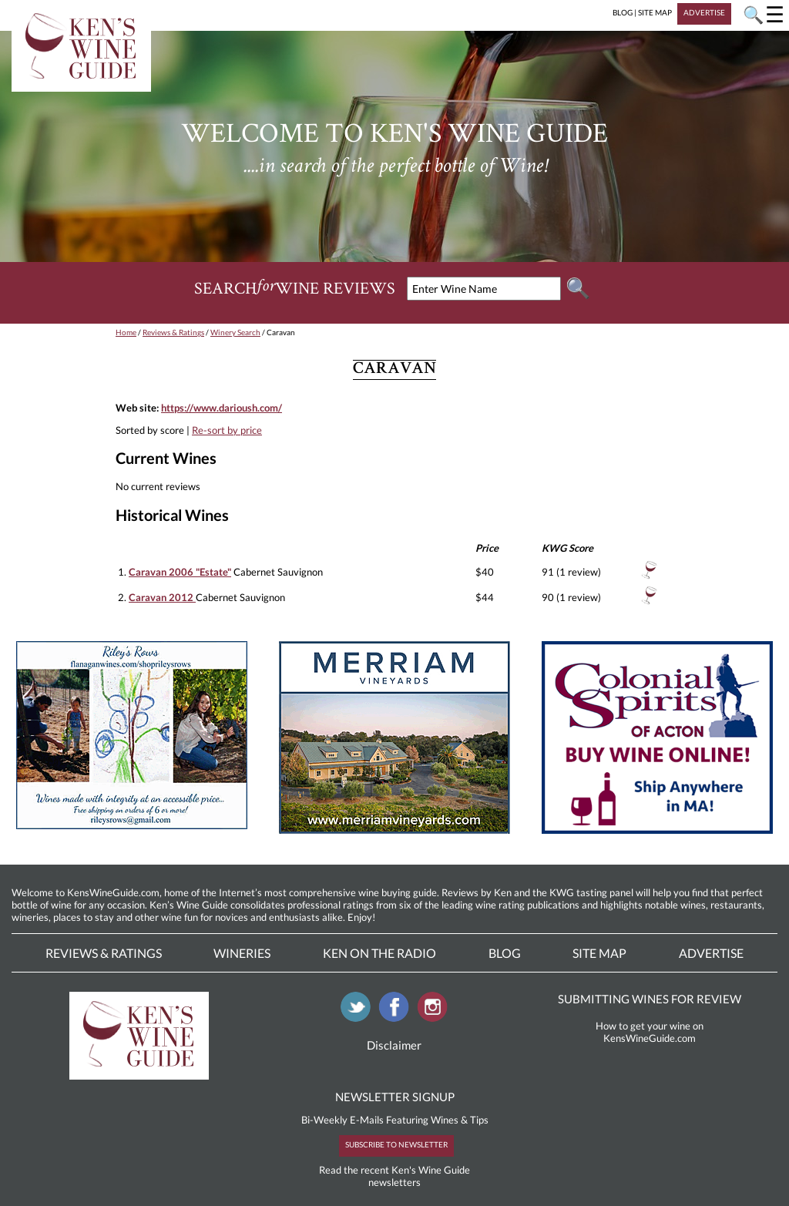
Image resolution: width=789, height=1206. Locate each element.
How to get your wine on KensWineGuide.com (649, 1032)
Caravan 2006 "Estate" (180, 572)
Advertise (711, 953)
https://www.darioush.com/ (221, 407)
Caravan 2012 (162, 597)
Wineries (241, 953)
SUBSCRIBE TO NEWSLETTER (396, 1144)
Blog (505, 953)
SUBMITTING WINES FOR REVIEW (649, 999)
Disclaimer (394, 1045)
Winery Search (235, 332)
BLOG (623, 12)
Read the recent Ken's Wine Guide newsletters (394, 1176)
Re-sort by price (227, 430)
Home (126, 332)
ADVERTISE (704, 12)
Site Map (599, 953)
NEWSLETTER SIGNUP (395, 1097)
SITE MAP (655, 12)
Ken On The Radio (379, 953)
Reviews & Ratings (173, 332)
